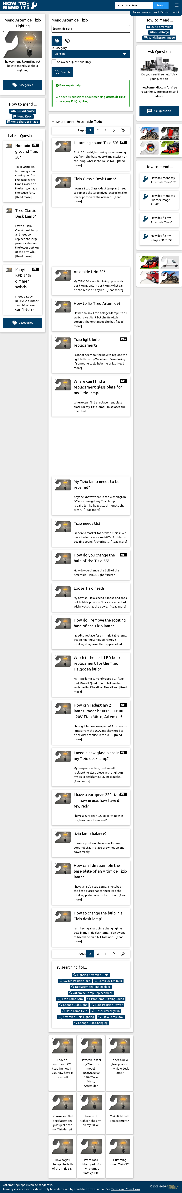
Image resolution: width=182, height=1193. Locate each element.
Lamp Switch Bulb (108, 981)
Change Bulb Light (73, 1005)
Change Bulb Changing (91, 1023)
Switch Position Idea (75, 981)
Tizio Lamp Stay (111, 1017)
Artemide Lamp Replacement (91, 993)
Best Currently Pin (106, 1011)
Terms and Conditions (125, 1189)
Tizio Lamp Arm (70, 999)
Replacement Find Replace (91, 987)
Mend (23, 111)
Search (160, 5)
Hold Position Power (107, 1005)
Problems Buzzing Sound (105, 999)
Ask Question (159, 111)
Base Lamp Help (74, 1011)
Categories (23, 85)
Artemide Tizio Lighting (76, 1017)
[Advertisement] (91, 237)
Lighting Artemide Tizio (91, 975)
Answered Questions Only (74, 62)
